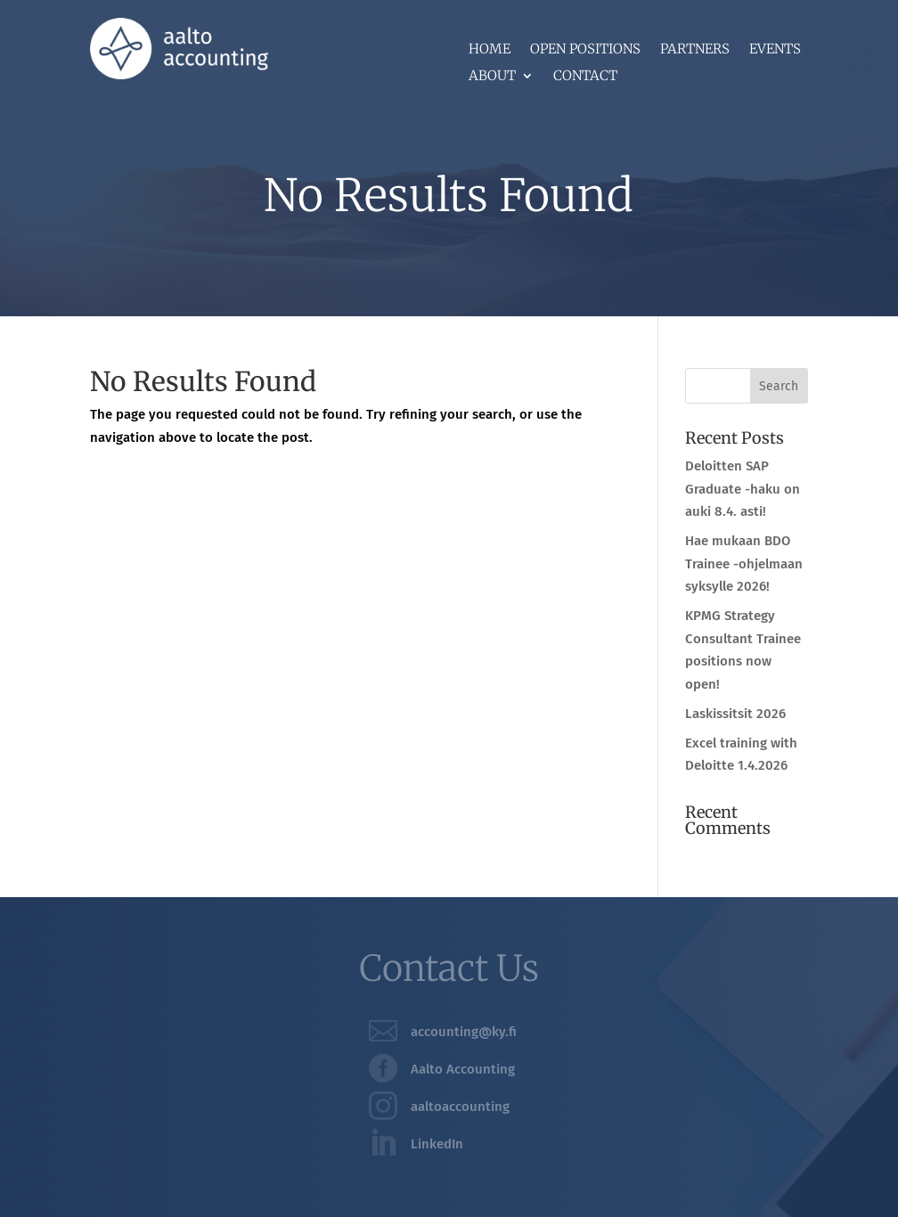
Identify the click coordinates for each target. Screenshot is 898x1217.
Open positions (585, 50)
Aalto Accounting (463, 1069)
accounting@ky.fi (464, 1032)
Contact (585, 76)
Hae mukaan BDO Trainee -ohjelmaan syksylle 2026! (744, 563)
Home (489, 50)
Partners (695, 50)
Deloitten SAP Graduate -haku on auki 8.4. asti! (742, 488)
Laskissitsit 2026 (735, 714)
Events (775, 50)
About (492, 76)
